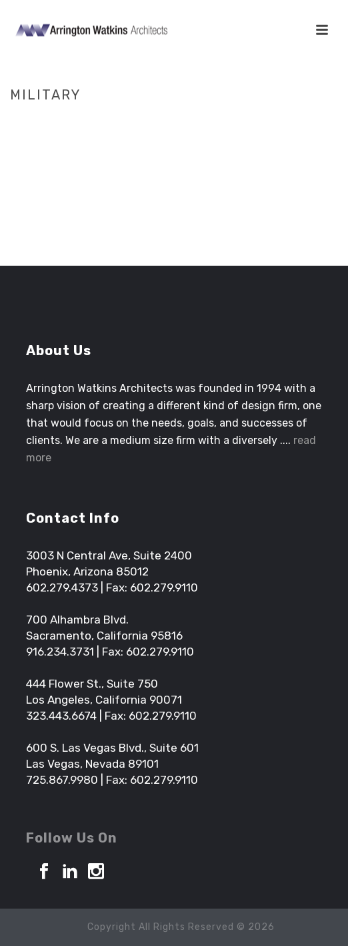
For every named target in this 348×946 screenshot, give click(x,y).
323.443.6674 (61, 715)
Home (151, 123)
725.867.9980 (62, 779)
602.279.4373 (62, 587)
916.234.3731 (60, 651)
